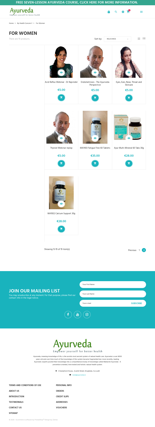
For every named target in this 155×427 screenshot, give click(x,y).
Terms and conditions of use (25, 385)
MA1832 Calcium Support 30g (61, 213)
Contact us (15, 407)
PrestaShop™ (40, 419)
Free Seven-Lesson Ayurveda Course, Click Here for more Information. (77, 3)
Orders (60, 391)
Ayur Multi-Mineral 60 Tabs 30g (129, 148)
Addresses (62, 402)
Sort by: (98, 39)
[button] (108, 12)
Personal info (64, 385)
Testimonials (16, 402)
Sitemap (13, 413)
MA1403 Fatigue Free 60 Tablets (95, 148)
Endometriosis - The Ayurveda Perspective (95, 83)
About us (14, 391)
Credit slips (62, 396)
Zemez (55, 419)
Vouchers (61, 407)
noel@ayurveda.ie (79, 375)
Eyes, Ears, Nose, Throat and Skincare (129, 83)
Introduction (16, 396)
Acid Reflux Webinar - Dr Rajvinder (61, 82)
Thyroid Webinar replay (61, 148)
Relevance (111, 39)
